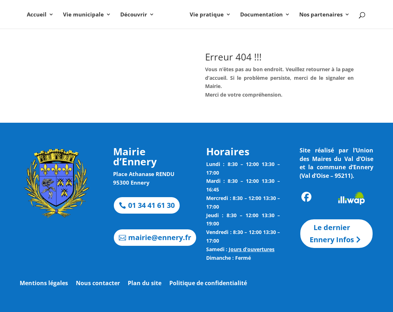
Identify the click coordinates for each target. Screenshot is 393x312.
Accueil (37, 15)
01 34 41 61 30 (151, 205)
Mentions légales (44, 284)
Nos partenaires (321, 15)
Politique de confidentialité (208, 284)
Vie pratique (207, 15)
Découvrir (133, 15)
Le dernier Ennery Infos (332, 233)
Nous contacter (98, 284)
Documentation (261, 15)
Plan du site (144, 284)
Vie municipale (83, 15)
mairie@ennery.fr (159, 237)
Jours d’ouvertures (252, 249)
